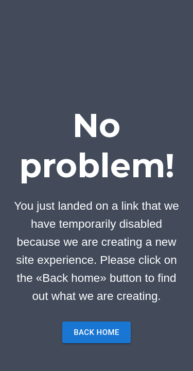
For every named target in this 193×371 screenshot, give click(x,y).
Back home (96, 332)
